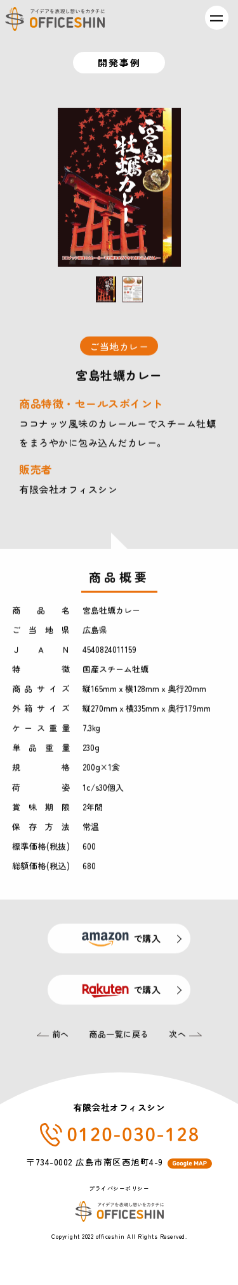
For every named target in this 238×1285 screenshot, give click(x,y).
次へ (185, 1036)
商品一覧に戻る (119, 1036)
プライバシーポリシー (119, 1188)
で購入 (119, 940)
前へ (53, 1036)
